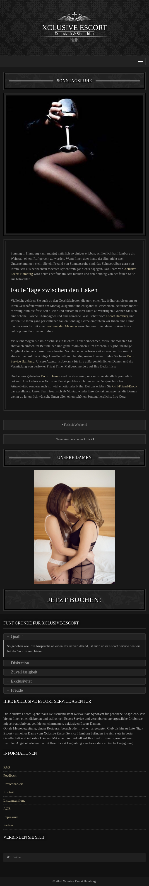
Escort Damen (51, 376)
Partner (8, 825)
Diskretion (20, 663)
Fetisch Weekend (74, 424)
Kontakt (8, 792)
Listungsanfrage (14, 800)
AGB (7, 808)
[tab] (74, 636)
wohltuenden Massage (62, 326)
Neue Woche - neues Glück (74, 439)
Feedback (9, 775)
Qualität (18, 636)
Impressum (11, 817)
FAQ (6, 767)
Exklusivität (21, 681)
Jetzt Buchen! (74, 599)
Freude (17, 690)
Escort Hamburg (117, 316)
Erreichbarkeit (13, 784)
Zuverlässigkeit (24, 672)
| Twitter (14, 857)
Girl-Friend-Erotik (124, 386)
